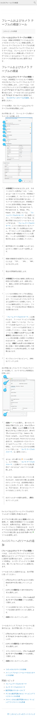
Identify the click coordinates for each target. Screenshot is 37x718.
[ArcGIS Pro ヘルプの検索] (16, 2)
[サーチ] (35, 3)
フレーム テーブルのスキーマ (16, 684)
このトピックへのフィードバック (22, 714)
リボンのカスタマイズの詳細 (16, 669)
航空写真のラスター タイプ (15, 690)
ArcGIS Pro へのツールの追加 (18, 98)
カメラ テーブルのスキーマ (15, 687)
